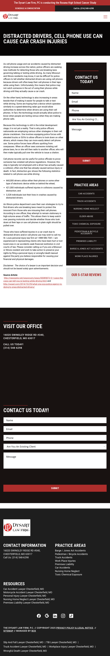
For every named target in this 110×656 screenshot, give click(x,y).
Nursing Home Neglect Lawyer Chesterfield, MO (29, 599)
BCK (34, 631)
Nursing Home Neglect (86, 209)
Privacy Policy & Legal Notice (74, 628)
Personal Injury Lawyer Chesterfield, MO (24, 595)
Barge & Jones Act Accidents (86, 248)
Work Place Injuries (86, 256)
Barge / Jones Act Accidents (70, 550)
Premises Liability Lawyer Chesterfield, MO (26, 602)
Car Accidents (86, 193)
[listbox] (86, 119)
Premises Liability (86, 241)
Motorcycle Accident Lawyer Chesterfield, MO (27, 592)
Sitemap (8, 631)
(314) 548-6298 (12, 347)
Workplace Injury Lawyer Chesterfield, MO (71, 646)
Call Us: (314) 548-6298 (84, 8)
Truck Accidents (86, 201)
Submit (86, 160)
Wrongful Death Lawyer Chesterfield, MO (25, 650)
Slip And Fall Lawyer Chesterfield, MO (23, 642)
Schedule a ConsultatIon (27, 8)
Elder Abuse (86, 216)
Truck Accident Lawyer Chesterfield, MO (25, 646)
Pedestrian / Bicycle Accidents (71, 554)
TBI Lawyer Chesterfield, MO (61, 642)
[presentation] (89, 155)
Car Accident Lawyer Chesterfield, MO (23, 589)
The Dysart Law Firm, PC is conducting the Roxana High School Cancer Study (55, 2)
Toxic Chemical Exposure (86, 224)
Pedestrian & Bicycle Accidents (86, 232)
